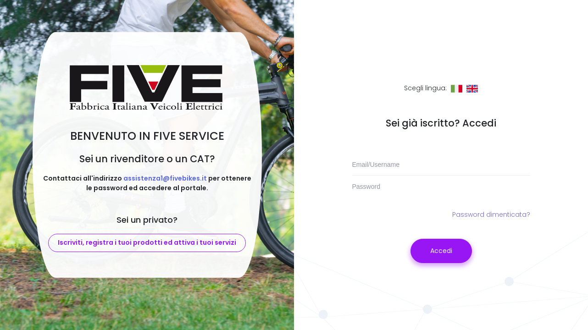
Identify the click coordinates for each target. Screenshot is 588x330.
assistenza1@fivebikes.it (165, 178)
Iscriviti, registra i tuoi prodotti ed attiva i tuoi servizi (147, 242)
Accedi (441, 250)
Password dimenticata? (491, 214)
